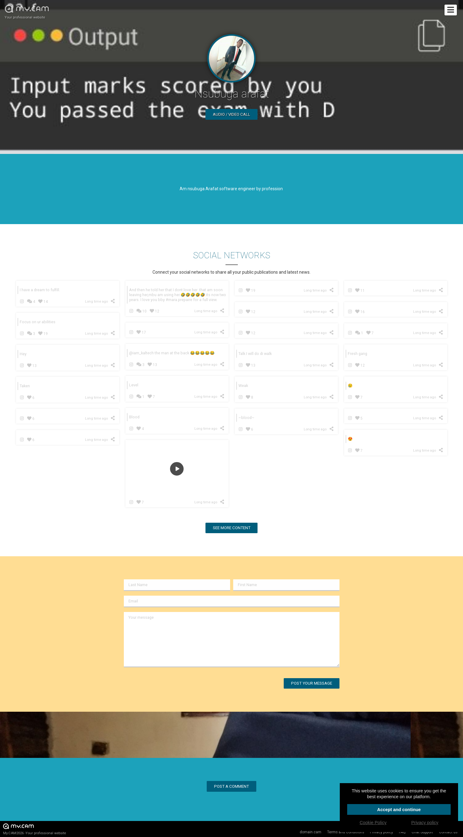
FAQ (402, 832)
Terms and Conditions (345, 832)
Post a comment (231, 786)
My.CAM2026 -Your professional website (34, 829)
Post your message (311, 683)
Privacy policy (381, 832)
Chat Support (422, 832)
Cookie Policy (372, 822)
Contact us (448, 832)
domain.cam (310, 832)
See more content (231, 527)
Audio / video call (231, 114)
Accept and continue (399, 809)
